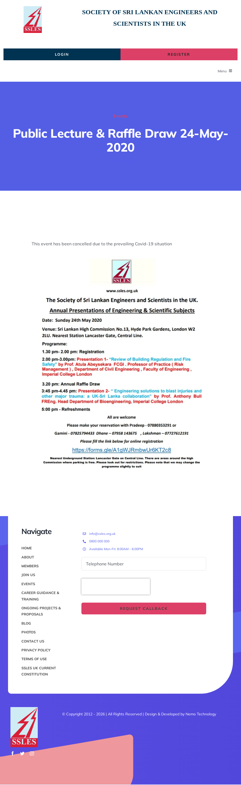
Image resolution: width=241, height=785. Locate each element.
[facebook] (12, 753)
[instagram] (32, 753)
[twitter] (22, 753)
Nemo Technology (201, 714)
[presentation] (115, 587)
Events (120, 116)
